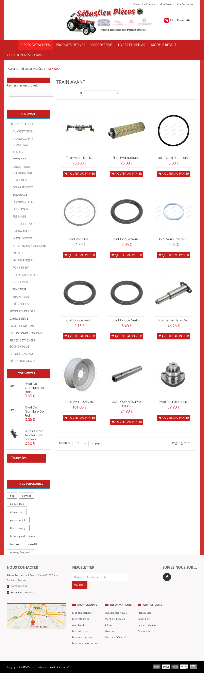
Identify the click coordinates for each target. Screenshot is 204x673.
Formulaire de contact (23, 592)
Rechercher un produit (22, 85)
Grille (58, 93)
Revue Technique (147, 622)
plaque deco (17, 503)
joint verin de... (79, 239)
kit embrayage (18, 528)
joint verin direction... (173, 158)
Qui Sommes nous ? (116, 609)
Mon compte (87, 602)
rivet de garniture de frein (34, 388)
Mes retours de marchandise (80, 618)
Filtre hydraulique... (126, 158)
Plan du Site (144, 609)
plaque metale (18, 520)
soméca (26, 495)
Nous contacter (146, 628)
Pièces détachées (32, 68)
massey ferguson (20, 552)
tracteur (15, 544)
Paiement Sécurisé (115, 634)
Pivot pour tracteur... (173, 402)
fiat (12, 495)
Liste (64, 93)
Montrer (64, 443)
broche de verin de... (173, 320)
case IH (32, 544)
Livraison (110, 628)
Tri (80, 93)
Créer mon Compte (144, 4)
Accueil (13, 68)
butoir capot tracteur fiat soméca (34, 435)
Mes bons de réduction (85, 640)
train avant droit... (79, 158)
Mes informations (82, 634)
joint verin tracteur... (173, 239)
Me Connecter (185, 4)
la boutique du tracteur (23, 536)
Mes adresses (80, 628)
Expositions (144, 615)
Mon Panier (166, 4)
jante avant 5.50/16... (79, 402)
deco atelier (16, 512)
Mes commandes (82, 609)
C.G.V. (108, 622)
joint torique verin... (126, 239)
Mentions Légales (115, 615)
